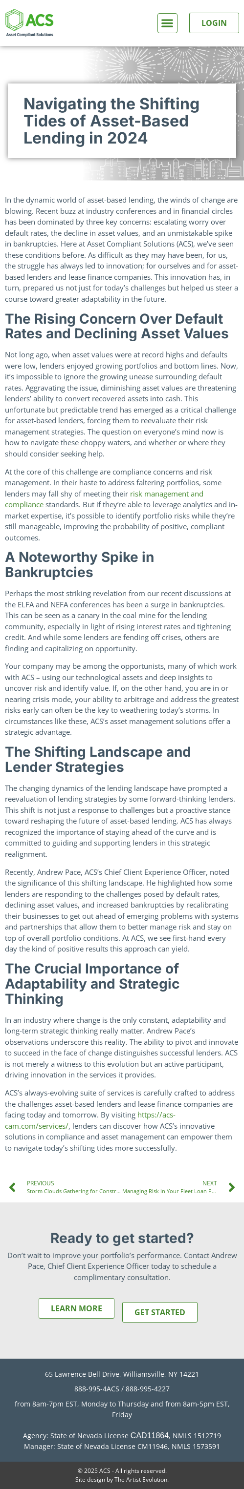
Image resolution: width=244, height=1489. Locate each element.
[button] (167, 23)
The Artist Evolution (140, 1479)
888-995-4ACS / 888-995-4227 (122, 1388)
